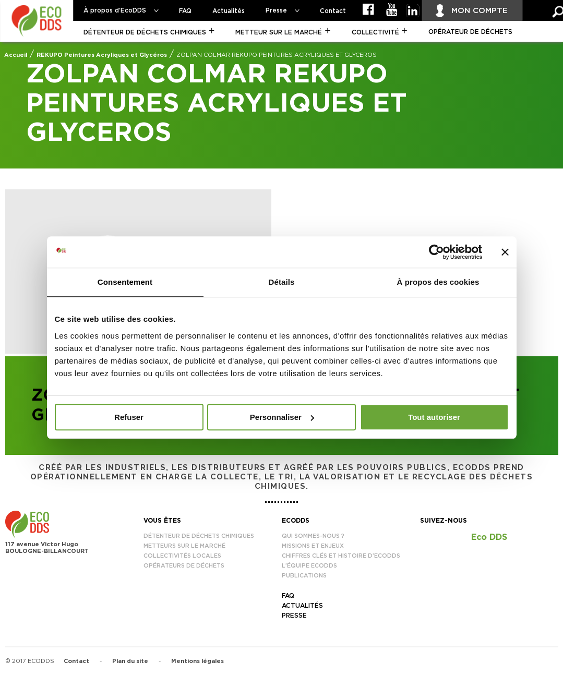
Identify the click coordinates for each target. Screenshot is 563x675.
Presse (276, 10)
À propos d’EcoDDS (114, 10)
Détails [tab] (282, 282)
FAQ (185, 11)
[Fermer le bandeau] (505, 252)
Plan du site (130, 661)
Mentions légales (197, 661)
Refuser (128, 417)
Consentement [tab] (125, 282)
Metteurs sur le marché (184, 546)
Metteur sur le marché (278, 32)
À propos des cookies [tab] (438, 282)
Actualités (228, 11)
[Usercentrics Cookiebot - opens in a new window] (436, 252)
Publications (304, 575)
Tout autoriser (434, 417)
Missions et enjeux (313, 546)
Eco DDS (489, 537)
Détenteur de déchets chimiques (144, 32)
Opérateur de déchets (470, 32)
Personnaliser (282, 417)
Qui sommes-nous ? (313, 536)
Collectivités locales (182, 556)
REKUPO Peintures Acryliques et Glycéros (102, 55)
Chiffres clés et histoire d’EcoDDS (341, 556)
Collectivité (375, 32)
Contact (333, 11)
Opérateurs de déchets (183, 566)
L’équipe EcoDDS (309, 566)
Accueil (15, 55)
